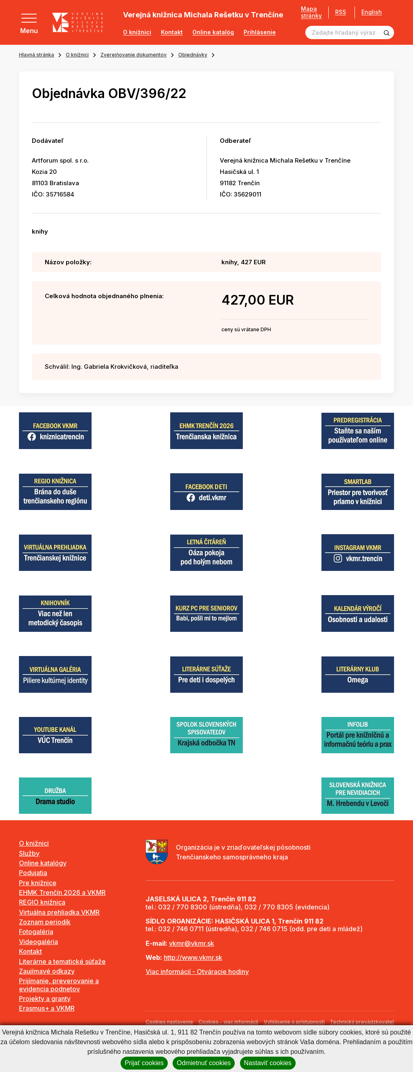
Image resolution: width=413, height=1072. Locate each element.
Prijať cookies (144, 1062)
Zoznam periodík (45, 922)
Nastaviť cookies (268, 1062)
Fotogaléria (36, 932)
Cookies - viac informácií (228, 1022)
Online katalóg (213, 32)
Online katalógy (43, 863)
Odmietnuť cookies (204, 1062)
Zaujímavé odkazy (47, 971)
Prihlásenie (260, 32)
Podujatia (33, 873)
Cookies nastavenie (169, 1022)
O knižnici (137, 32)
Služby (29, 853)
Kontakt (172, 32)
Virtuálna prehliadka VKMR (59, 912)
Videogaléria (38, 942)
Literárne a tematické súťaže (62, 961)
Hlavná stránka (36, 55)
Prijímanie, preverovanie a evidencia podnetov (59, 985)
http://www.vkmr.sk (193, 957)
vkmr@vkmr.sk (191, 943)
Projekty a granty (45, 999)
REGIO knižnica (42, 902)
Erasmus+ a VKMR (47, 1008)
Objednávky (192, 55)
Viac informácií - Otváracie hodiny (197, 972)
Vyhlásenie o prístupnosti (294, 1022)
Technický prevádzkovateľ (362, 1022)
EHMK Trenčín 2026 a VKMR (62, 892)
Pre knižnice (37, 883)
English (371, 12)
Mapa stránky (311, 12)
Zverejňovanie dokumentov (133, 55)
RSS (340, 11)
